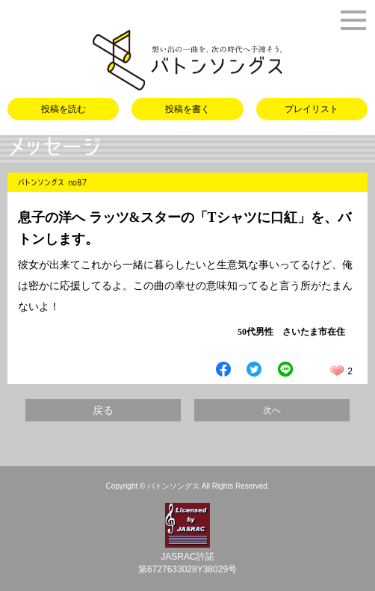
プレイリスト (311, 109)
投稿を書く (187, 109)
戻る (103, 410)
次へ (272, 410)
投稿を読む (63, 109)
